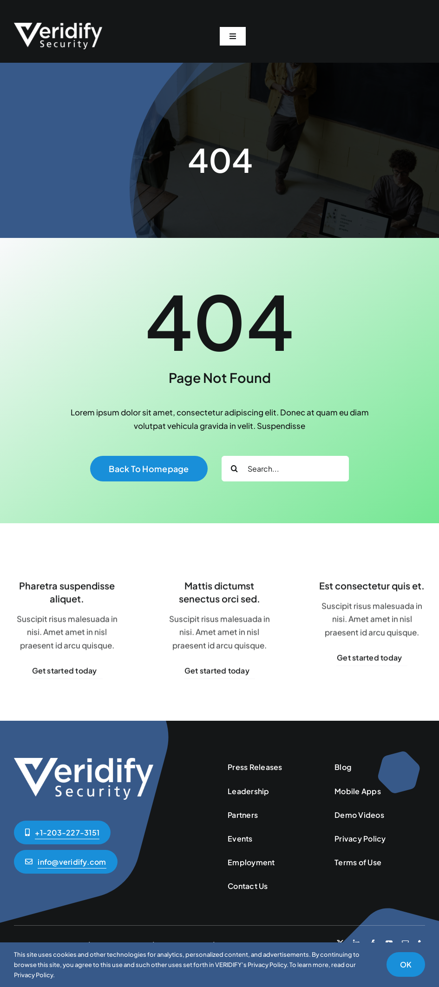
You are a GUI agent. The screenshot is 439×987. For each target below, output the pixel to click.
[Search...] (285, 468)
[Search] (234, 468)
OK (406, 964)
